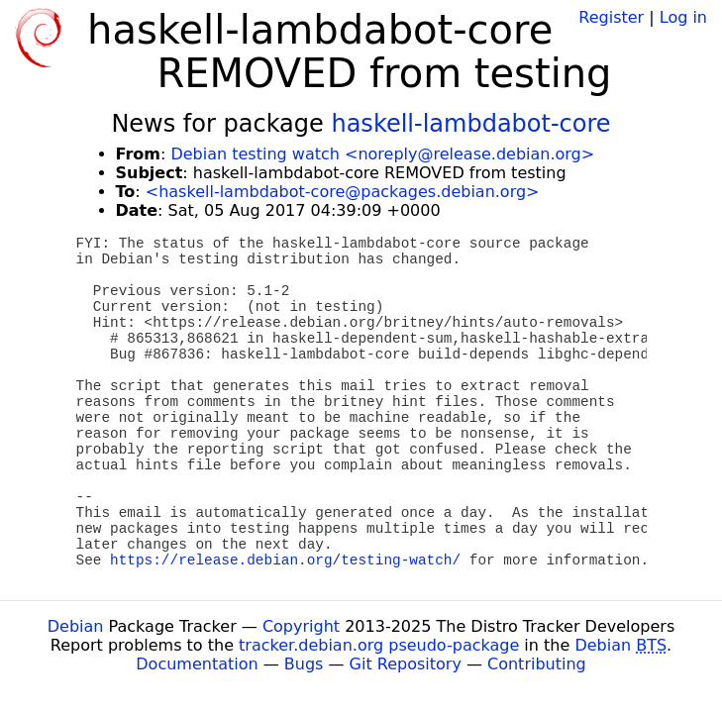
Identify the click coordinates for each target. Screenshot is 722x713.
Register (611, 17)
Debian (76, 626)
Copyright (301, 626)
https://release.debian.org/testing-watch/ (285, 560)
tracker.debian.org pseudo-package (379, 645)
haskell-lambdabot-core (470, 124)
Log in (683, 17)
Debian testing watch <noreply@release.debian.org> (382, 154)
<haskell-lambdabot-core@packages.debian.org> (343, 191)
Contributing (536, 664)
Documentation (197, 664)
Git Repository (406, 664)
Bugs (304, 664)
